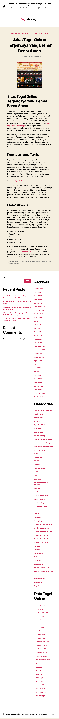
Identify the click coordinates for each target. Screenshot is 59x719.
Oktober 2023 (36, 316)
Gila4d (34, 463)
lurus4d (34, 514)
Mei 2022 (35, 374)
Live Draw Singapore (39, 503)
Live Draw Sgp (39, 638)
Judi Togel (34, 33)
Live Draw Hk (39, 631)
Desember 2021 (37, 392)
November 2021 (37, 396)
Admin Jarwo (36, 416)
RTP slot (35, 550)
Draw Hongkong (37, 453)
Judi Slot (35, 478)
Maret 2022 (35, 381)
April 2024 (35, 295)
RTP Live (35, 546)
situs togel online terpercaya (31, 264)
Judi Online (25, 33)
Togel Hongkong (37, 579)
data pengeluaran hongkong (41, 445)
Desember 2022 (37, 349)
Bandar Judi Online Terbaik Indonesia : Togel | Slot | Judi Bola (29, 5)
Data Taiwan (38, 628)
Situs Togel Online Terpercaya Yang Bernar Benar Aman (29, 45)
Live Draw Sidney (37, 500)
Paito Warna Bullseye (41, 642)
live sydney (36, 510)
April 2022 (35, 378)
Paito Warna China (40, 646)
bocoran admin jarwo (39, 438)
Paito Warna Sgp (40, 656)
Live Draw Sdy (39, 635)
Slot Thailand (36, 564)
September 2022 (37, 360)
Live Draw (35, 492)
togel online (43, 264)
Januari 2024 (36, 305)
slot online (35, 561)
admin (25, 57)
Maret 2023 (35, 338)
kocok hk (37, 674)
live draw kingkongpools (42, 660)
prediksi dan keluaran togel (41, 525)
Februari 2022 (36, 385)
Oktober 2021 (36, 399)
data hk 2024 (38, 689)
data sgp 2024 (39, 685)
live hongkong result (38, 507)
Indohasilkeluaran (38, 471)
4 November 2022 (35, 57)
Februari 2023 (36, 342)
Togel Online (44, 33)
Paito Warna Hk (39, 649)
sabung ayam (36, 554)
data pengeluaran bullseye (40, 442)
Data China (38, 609)
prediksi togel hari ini (39, 536)
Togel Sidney (36, 586)
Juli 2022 (35, 367)
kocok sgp (38, 678)
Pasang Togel (36, 521)
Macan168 (35, 518)
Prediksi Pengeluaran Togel (41, 532)
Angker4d (35, 431)
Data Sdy (37, 620)
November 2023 (37, 313)
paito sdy (37, 664)
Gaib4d (34, 456)
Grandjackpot (26, 254)
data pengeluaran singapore (41, 449)
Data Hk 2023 (39, 617)
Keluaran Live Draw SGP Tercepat (43, 485)
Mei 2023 (35, 331)
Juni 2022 (35, 370)
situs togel (21, 264)
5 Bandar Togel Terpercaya (40, 413)
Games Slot (36, 460)
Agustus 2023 (36, 320)
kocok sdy (38, 682)
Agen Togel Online (38, 427)
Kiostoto (35, 489)
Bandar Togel (15, 33)
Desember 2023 (37, 309)
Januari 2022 (36, 388)
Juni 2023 (35, 327)
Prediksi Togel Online (39, 543)
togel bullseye (36, 575)
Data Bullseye (39, 606)
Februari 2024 (36, 302)
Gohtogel (35, 467)
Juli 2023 (35, 323)
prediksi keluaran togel (39, 528)
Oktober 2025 (36, 291)
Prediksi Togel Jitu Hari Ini (40, 539)
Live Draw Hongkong (39, 496)
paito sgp (37, 667)
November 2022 (37, 352)
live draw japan (39, 696)
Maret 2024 (35, 298)
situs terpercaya (13, 264)
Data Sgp (37, 624)
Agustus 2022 (36, 363)
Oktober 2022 (36, 356)
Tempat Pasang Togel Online (41, 572)
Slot (33, 557)
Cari (4, 280)
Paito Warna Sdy (40, 653)
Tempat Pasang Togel (39, 568)
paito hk (37, 671)
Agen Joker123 (37, 420)
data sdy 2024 (39, 693)
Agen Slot (35, 424)
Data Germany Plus (40, 613)
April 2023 (35, 334)
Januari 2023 (36, 345)
